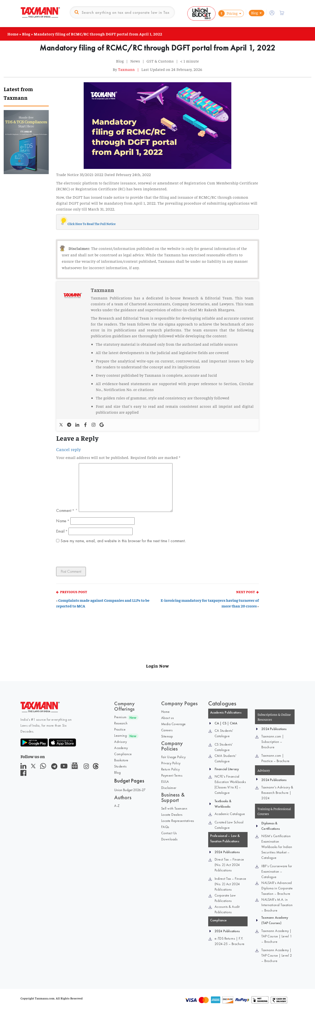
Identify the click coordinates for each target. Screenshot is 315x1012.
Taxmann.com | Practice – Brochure (275, 758)
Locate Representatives (177, 820)
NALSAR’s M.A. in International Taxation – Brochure (277, 905)
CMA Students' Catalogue (225, 758)
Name (62, 520)
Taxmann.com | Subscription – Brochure (272, 741)
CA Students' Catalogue (224, 733)
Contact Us (169, 833)
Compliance (123, 754)
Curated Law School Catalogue (229, 825)
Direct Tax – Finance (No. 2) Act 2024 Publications (229, 864)
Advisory (120, 741)
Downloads (169, 839)
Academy (121, 748)
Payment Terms (172, 775)
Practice (120, 729)
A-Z (117, 805)
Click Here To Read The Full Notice (91, 224)
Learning (120, 735)
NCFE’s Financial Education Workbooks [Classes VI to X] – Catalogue (230, 784)
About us (167, 718)
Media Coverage (173, 724)
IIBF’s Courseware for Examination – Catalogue (276, 871)
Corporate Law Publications (225, 898)
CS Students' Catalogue (224, 747)
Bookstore (121, 760)
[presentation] (90, 556)
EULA (165, 781)
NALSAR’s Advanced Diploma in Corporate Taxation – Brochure (277, 888)
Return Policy (170, 769)
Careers (167, 730)
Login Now (157, 666)
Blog (254, 12)
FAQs (165, 827)
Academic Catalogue (230, 814)
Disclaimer (168, 787)
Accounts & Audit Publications (227, 909)
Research (120, 723)
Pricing (228, 13)
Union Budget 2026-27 (129, 790)
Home (12, 33)
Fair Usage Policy (173, 757)
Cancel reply (68, 449)
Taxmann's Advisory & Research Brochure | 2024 (277, 792)
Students (120, 766)
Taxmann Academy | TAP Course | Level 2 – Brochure (276, 955)
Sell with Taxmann (174, 808)
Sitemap (167, 736)
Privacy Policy (171, 763)
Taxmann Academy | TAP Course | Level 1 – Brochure (276, 936)
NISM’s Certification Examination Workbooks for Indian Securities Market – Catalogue (276, 847)
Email (61, 531)
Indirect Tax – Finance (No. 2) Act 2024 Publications (230, 884)
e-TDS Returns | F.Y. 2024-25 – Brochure (230, 941)
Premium (120, 717)
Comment (65, 510)
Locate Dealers (172, 814)
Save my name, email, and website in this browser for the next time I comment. (123, 540)
